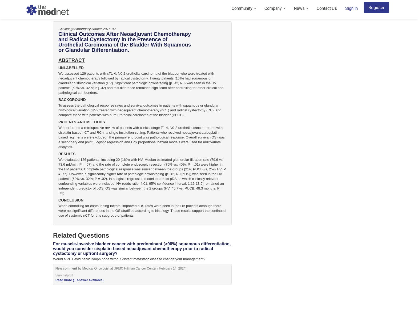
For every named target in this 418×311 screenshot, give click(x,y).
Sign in (351, 8)
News (301, 8)
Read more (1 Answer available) (79, 280)
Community (244, 8)
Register (376, 7)
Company (275, 8)
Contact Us (327, 8)
